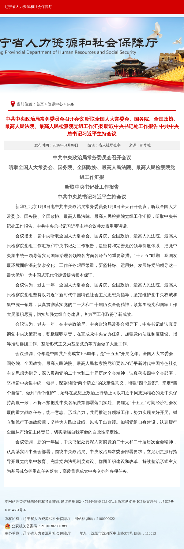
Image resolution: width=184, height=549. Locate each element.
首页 (40, 104)
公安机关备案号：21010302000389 (36, 526)
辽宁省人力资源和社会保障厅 (28, 7)
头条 (70, 104)
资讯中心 (55, 104)
